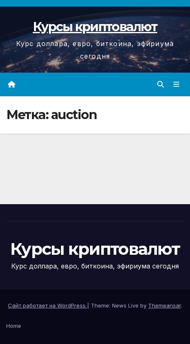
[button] (160, 84)
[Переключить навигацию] (176, 84)
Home (13, 325)
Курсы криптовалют (95, 26)
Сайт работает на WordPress (47, 305)
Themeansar (164, 305)
